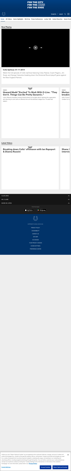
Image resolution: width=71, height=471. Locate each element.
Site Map (35, 236)
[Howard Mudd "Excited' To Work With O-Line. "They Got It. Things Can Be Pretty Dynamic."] (30, 96)
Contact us (35, 233)
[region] (35, 461)
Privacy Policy (35, 227)
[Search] (65, 14)
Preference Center (35, 249)
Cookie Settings (35, 245)
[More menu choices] (68, 14)
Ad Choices (35, 239)
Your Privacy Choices (35, 242)
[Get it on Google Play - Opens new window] (41, 211)
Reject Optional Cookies (60, 467)
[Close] (68, 455)
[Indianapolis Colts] (35, 218)
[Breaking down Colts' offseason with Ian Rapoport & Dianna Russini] (30, 150)
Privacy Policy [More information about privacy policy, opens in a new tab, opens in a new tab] (33, 463)
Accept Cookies (45, 467)
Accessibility (35, 230)
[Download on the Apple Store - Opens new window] (29, 210)
